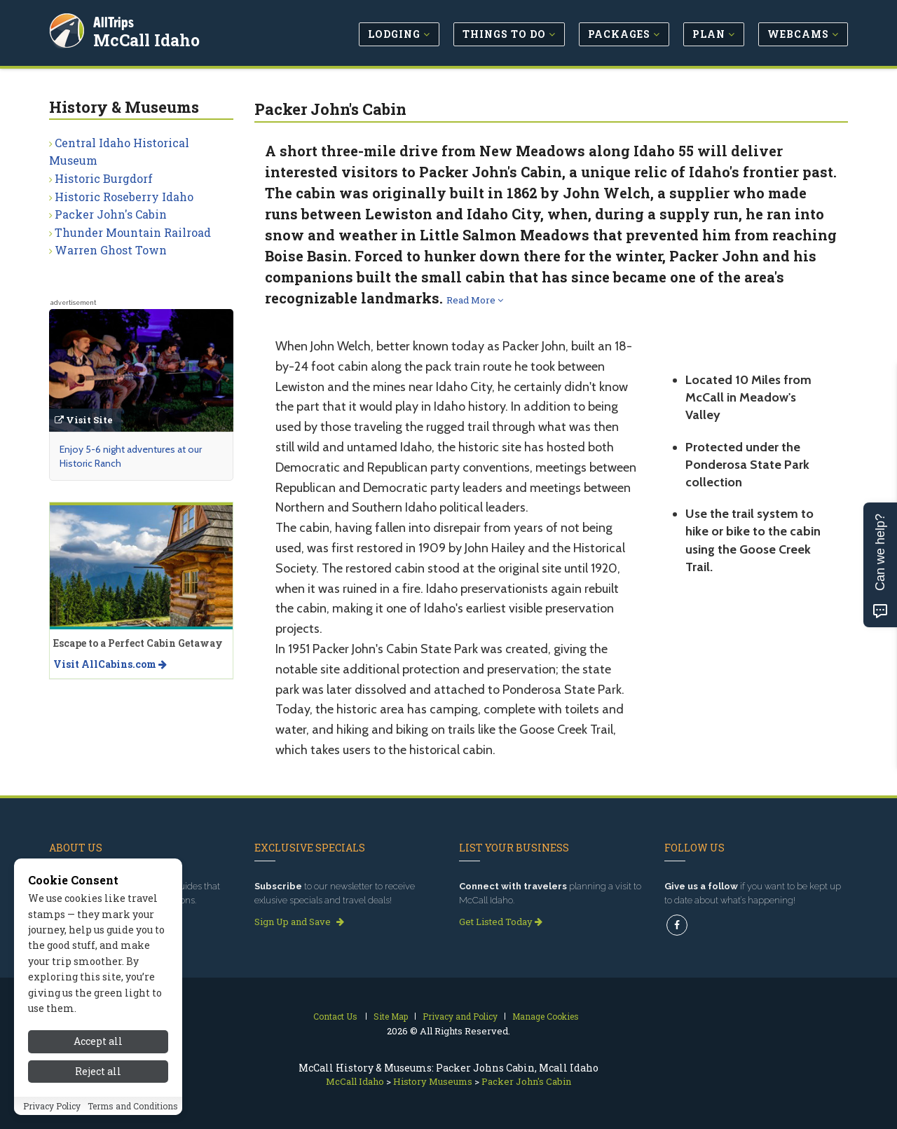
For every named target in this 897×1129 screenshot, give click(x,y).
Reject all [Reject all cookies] (98, 1079)
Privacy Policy (52, 1113)
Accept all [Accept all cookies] (98, 1049)
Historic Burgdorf (104, 178)
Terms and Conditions (133, 1113)
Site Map (391, 1016)
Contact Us (335, 1016)
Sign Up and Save (299, 921)
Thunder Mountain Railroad (133, 232)
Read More (474, 300)
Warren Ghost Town (111, 249)
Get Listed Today (500, 921)
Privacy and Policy (460, 1016)
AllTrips (115, 20)
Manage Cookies (545, 1016)
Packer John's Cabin (111, 214)
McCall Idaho (148, 37)
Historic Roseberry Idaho (124, 196)
